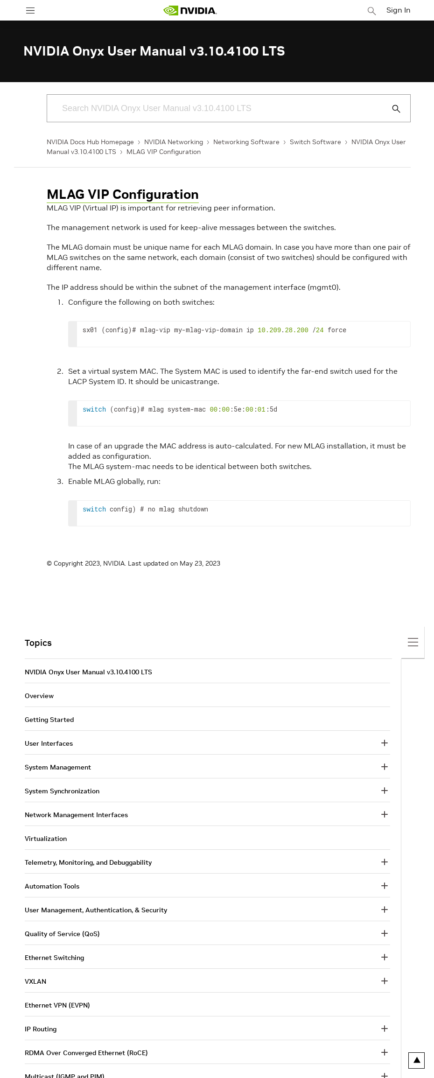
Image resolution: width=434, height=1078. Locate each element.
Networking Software (246, 142)
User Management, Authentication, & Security (96, 910)
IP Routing (40, 1029)
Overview (39, 696)
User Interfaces (49, 743)
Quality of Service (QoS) (62, 934)
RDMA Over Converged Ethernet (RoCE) (86, 1053)
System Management (58, 767)
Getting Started (49, 719)
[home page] (190, 10)
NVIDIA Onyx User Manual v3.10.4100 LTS (88, 672)
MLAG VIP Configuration (163, 151)
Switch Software (315, 142)
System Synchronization (62, 791)
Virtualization (46, 838)
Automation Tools (52, 886)
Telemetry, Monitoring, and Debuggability (88, 862)
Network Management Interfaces (76, 815)
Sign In (398, 9)
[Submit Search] (391, 109)
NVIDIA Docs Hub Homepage (90, 142)
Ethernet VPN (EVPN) (57, 1005)
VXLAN (35, 981)
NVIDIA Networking (173, 142)
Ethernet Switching (54, 957)
